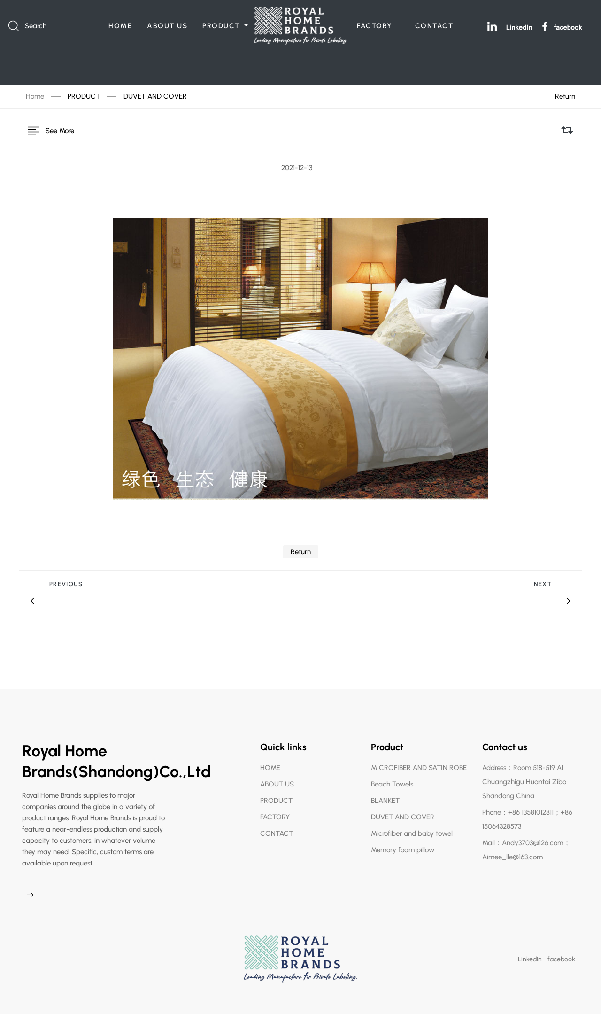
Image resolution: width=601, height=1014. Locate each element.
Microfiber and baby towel (412, 827)
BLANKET (385, 794)
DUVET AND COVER (155, 96)
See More (50, 127)
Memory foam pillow (402, 844)
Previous (66, 578)
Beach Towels (392, 778)
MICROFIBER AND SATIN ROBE (419, 761)
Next (543, 578)
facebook (561, 953)
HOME (120, 26)
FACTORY (375, 26)
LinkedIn (530, 953)
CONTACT (434, 26)
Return (565, 96)
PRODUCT (222, 26)
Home (35, 96)
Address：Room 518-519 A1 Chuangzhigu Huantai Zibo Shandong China (524, 775)
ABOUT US (167, 26)
